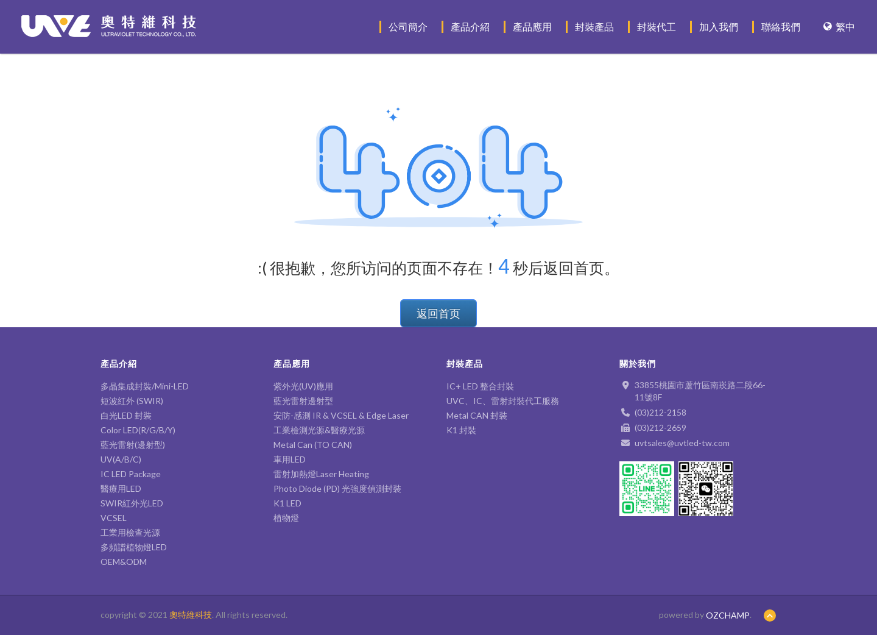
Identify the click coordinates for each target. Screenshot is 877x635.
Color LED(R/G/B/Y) (137, 430)
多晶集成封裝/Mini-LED (144, 386)
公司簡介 (408, 26)
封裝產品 (594, 26)
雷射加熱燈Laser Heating (321, 474)
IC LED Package (130, 474)
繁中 (839, 26)
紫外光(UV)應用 (303, 386)
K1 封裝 (461, 430)
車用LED (289, 459)
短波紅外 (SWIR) (131, 401)
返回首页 (438, 313)
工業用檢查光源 (130, 532)
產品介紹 (470, 26)
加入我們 (718, 26)
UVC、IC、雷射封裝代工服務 (502, 401)
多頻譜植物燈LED (133, 547)
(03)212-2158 (660, 412)
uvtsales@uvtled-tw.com (682, 443)
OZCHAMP (728, 615)
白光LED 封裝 (130, 415)
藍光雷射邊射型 (303, 401)
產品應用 (532, 26)
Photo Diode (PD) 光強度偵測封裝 (337, 488)
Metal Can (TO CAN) (312, 444)
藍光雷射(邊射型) (132, 444)
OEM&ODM (123, 561)
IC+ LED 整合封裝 (480, 386)
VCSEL (113, 518)
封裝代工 (656, 26)
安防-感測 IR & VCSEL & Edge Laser (341, 415)
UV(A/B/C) (120, 459)
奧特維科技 (190, 614)
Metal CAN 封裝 (476, 415)
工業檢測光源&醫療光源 (319, 430)
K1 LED (287, 503)
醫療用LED (120, 488)
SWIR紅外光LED (131, 503)
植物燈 (286, 518)
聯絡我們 (780, 26)
